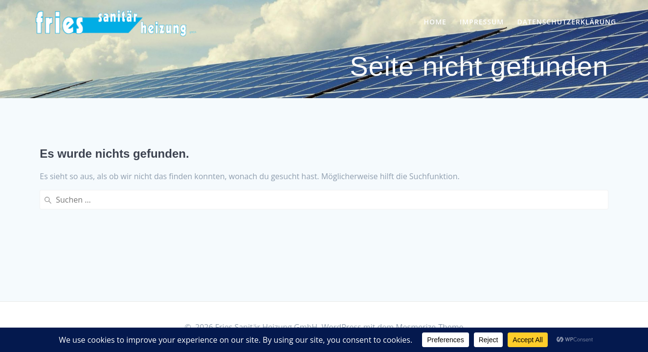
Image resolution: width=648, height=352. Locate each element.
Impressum (482, 21)
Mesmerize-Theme (429, 327)
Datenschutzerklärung (566, 21)
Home (435, 21)
